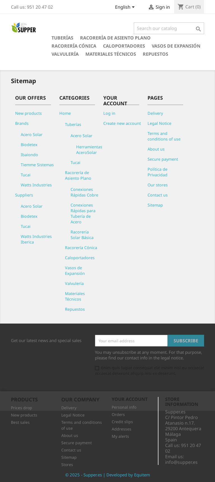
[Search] (169, 28)
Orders (118, 414)
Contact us (158, 195)
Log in (109, 113)
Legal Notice (159, 123)
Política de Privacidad (157, 172)
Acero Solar (32, 134)
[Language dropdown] (126, 7)
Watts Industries (36, 185)
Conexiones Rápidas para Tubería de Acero (83, 213)
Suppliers (24, 195)
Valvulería (65, 54)
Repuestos (155, 54)
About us (156, 149)
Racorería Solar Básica (82, 234)
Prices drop (21, 407)
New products (28, 113)
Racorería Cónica (74, 46)
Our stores (158, 185)
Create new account (122, 123)
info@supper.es (181, 462)
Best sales (20, 422)
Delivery (155, 113)
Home (65, 113)
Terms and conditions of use (164, 136)
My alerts (120, 436)
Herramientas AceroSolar (89, 149)
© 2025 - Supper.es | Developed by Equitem (107, 475)
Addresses (121, 429)
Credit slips (122, 421)
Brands (22, 123)
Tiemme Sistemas (37, 164)
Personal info (124, 407)
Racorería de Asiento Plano (115, 38)
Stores (67, 464)
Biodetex (29, 144)
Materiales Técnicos (110, 54)
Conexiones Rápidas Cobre (84, 192)
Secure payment (163, 159)
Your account (130, 399)
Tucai (26, 174)
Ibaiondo (29, 154)
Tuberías (62, 38)
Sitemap (155, 205)
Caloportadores (124, 46)
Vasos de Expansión (176, 46)
